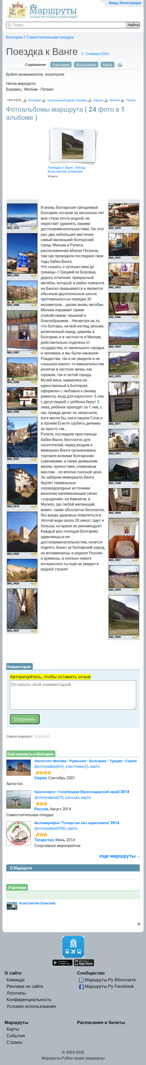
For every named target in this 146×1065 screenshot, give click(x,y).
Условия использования (31, 1006)
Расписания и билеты (101, 1022)
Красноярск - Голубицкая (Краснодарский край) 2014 (81, 792)
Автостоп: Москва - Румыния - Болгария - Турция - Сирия (85, 761)
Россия (41, 809)
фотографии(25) (49, 797)
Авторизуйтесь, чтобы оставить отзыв (50, 676)
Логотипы (16, 993)
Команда (16, 979)
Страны (14, 1042)
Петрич (131, 100)
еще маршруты (117, 856)
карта (95, 766)
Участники (61, 64)
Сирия (40, 778)
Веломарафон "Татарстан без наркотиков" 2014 (76, 823)
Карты (13, 1028)
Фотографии (86, 64)
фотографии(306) (50, 828)
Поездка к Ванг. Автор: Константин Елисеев (67, 169)
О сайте (13, 973)
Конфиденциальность (29, 999)
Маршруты (16, 1022)
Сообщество (91, 973)
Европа (98, 100)
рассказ (72, 797)
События (16, 1035)
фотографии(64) (49, 766)
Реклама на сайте (25, 986)
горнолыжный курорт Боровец (67, 100)
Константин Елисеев (37, 903)
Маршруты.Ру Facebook (109, 986)
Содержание (35, 64)
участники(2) (76, 766)
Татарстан (44, 840)
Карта (107, 64)
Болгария (14, 37)
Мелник (115, 100)
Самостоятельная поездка (49, 37)
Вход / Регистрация (125, 3)
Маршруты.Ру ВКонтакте (110, 979)
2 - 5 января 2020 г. (96, 54)
